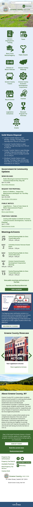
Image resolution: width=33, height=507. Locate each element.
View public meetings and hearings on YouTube (16, 281)
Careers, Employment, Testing (9, 36)
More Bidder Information (9, 199)
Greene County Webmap (23, 64)
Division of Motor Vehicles (10, 64)
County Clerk (6, 471)
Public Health (23, 50)
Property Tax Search (8, 461)
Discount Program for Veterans (23, 109)
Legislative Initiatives (10, 108)
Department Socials (23, 462)
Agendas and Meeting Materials (16, 285)
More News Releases (8, 185)
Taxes (23, 35)
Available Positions (8, 464)
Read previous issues (8, 226)
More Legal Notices (8, 212)
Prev (4, 356)
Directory (28, 6)
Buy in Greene (9, 95)
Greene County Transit (10, 78)
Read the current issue (16, 448)
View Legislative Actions (18, 367)
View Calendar (16, 289)
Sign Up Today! (16, 444)
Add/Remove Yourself (10, 326)
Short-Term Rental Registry (10, 50)
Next (29, 356)
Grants (16, 123)
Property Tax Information (6, 458)
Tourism (23, 94)
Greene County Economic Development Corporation (23, 80)
